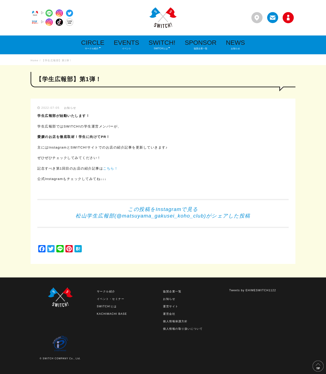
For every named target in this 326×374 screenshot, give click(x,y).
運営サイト (170, 306)
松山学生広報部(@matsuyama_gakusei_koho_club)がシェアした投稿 (163, 216)
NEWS (235, 44)
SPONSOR (200, 44)
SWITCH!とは (107, 306)
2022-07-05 (50, 107)
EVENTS (126, 44)
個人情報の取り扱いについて (183, 328)
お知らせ (70, 107)
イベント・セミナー (111, 299)
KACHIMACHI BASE (112, 313)
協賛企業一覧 (172, 291)
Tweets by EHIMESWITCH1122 (252, 290)
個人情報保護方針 (175, 321)
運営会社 (169, 313)
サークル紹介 (106, 291)
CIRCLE (92, 44)
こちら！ (110, 168)
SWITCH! (162, 44)
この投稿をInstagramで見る (163, 209)
